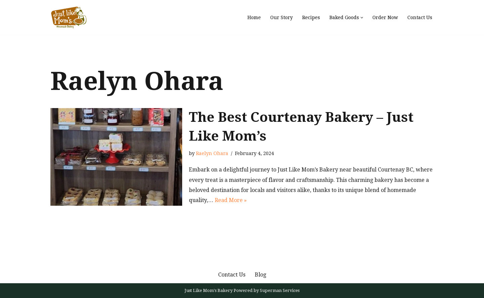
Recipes (311, 17)
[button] (362, 17)
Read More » (231, 200)
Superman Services (279, 290)
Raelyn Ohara (212, 153)
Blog (260, 274)
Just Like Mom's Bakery (209, 290)
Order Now (385, 17)
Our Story (281, 17)
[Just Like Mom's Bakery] (70, 17)
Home (254, 17)
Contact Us (419, 17)
